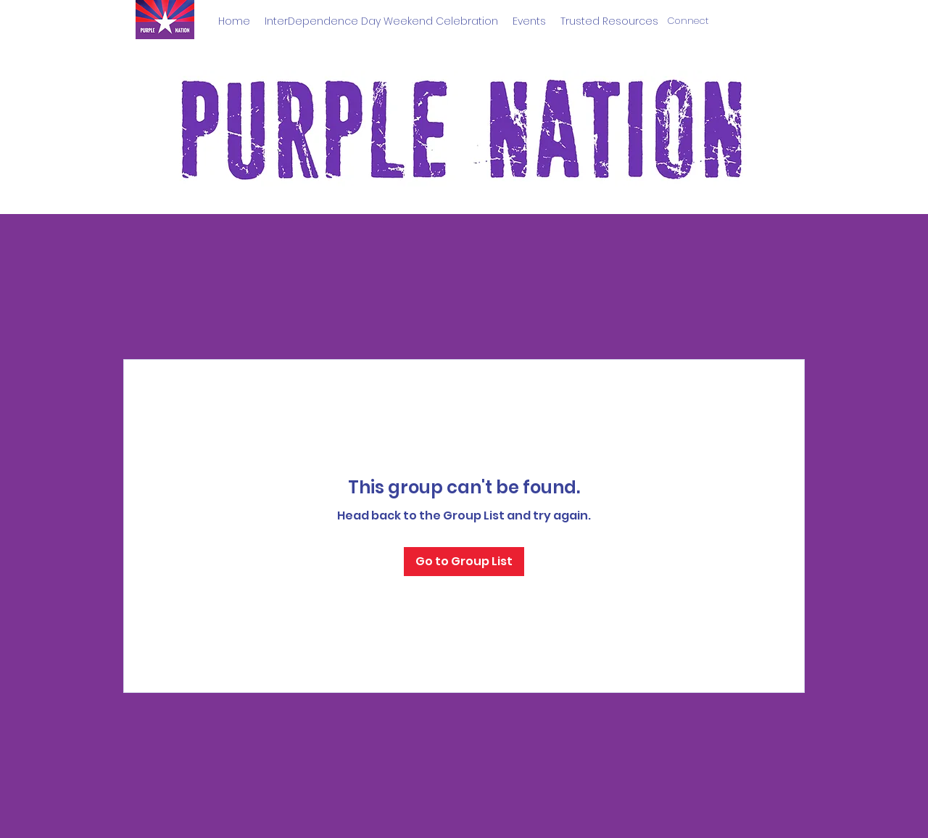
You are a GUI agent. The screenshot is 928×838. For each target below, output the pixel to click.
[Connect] (687, 21)
